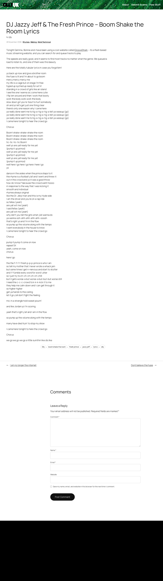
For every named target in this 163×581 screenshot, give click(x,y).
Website (53, 474)
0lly (43, 347)
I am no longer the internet (23, 365)
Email (53, 462)
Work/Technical (44, 42)
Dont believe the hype (142, 365)
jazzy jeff (86, 347)
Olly (10, 37)
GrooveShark (81, 50)
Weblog (33, 42)
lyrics (95, 347)
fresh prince (74, 347)
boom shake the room (57, 347)
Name (53, 450)
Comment (54, 417)
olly (102, 347)
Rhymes (26, 42)
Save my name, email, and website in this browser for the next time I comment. (84, 486)
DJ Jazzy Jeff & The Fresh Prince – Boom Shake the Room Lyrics (75, 28)
